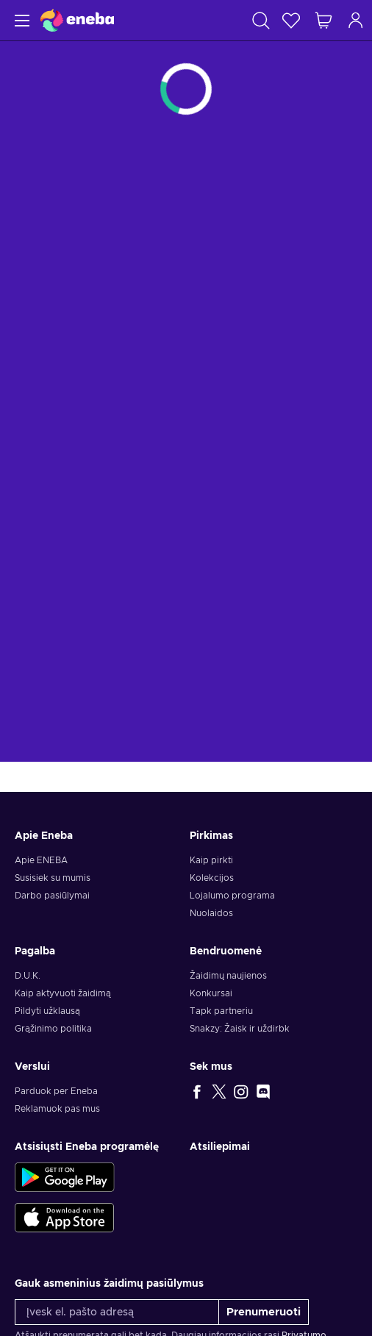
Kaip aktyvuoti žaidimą (63, 993)
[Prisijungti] (356, 20)
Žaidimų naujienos (228, 975)
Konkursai (211, 993)
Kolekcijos (212, 878)
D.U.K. (27, 975)
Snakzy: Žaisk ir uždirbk (240, 1028)
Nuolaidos (211, 913)
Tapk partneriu (221, 1011)
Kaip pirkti (211, 860)
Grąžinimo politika (53, 1028)
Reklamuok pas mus (57, 1108)
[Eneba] (77, 20)
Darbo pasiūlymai (52, 895)
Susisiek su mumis (52, 878)
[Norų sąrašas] (291, 20)
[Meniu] (20, 20)
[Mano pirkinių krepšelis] (323, 20)
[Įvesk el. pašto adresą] (117, 1312)
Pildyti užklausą (47, 1011)
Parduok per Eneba (56, 1091)
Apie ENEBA (41, 860)
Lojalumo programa (232, 895)
